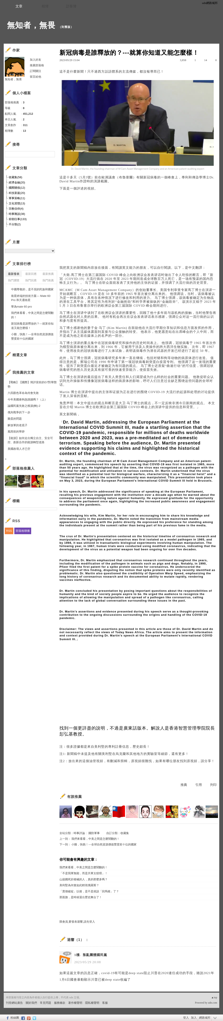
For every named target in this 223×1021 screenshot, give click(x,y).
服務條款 (59, 1002)
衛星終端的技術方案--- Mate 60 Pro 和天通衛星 (31, 298)
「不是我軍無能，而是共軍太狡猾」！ (83, 873)
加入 (194, 1017)
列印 (213, 785)
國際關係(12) (17, 187)
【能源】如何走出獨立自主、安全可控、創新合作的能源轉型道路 (30, 440)
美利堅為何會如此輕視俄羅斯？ (79, 885)
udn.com (212, 1002)
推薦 (184, 785)
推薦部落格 (37, 65)
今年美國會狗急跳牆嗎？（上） (27, 399)
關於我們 (31, 1002)
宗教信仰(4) (16, 208)
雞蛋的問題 (15, 418)
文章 (18, 6)
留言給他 (35, 76)
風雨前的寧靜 (16, 431)
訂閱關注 (35, 71)
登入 (186, 1017)
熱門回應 (31, 280)
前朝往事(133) (18, 219)
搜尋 (51, 154)
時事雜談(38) (17, 213)
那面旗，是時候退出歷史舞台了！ (80, 897)
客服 (105, 1002)
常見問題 (45, 1002)
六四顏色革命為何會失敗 (23, 393)
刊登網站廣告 (14, 1002)
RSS (9, 530)
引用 (198, 785)
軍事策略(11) (17, 198)
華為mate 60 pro (21, 306)
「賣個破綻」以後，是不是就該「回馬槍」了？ (89, 891)
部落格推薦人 (23, 468)
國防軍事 (94, 833)
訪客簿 (71, 6)
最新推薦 (48, 273)
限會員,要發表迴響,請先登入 (77, 921)
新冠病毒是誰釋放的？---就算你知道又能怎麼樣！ (32, 326)
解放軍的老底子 (17, 425)
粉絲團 (14, 1017)
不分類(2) (15, 224)
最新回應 (31, 273)
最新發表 (13, 273)
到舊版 (66, 27)
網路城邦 (204, 1017)
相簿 (45, 6)
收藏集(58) (15, 177)
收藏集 (124, 833)
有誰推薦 (74, 797)
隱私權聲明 (92, 1002)
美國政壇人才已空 (19, 448)
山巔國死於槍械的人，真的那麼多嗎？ (83, 879)
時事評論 (79, 833)
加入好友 (35, 59)
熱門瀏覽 (13, 280)
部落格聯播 (23, 530)
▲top (214, 997)
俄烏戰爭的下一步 (19, 412)
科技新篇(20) (17, 193)
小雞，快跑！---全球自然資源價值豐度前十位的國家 (104, 844)
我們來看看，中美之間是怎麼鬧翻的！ (95, 838)
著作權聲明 (75, 1002)
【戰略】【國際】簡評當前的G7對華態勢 (32, 384)
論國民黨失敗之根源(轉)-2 (24, 405)
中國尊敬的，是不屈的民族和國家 (32, 289)
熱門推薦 (48, 280)
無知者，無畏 (31, 25)
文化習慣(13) (17, 203)
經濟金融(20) (17, 182)
